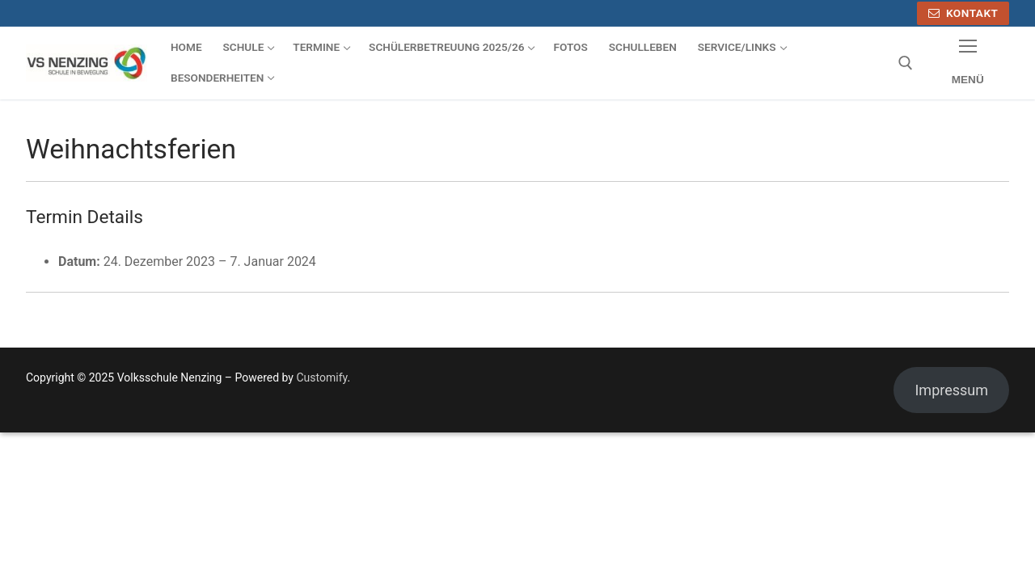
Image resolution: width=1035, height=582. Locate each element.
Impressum (951, 390)
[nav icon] (967, 63)
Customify (321, 377)
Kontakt (963, 12)
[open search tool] (905, 63)
